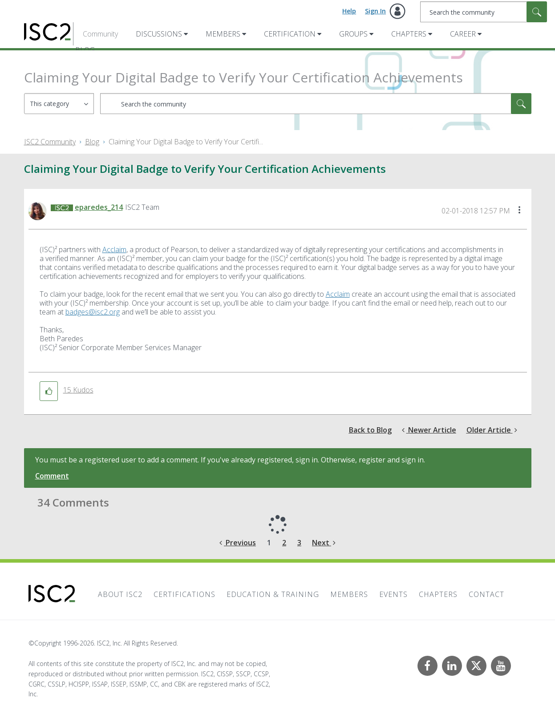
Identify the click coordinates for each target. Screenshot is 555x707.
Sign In (375, 11)
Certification (290, 34)
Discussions (159, 34)
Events (393, 594)
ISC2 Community (50, 142)
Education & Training (273, 594)
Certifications (184, 594)
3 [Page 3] (299, 543)
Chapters (408, 34)
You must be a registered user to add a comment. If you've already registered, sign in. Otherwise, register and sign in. (230, 460)
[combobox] (483, 11)
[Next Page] (323, 543)
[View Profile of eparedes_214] (99, 207)
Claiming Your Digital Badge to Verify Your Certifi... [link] (186, 142)
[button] (519, 210)
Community (100, 34)
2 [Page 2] (284, 543)
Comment (52, 476)
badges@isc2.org (92, 312)
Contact (486, 594)
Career (463, 34)
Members (223, 34)
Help (349, 11)
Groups (353, 34)
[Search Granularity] (58, 104)
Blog (92, 142)
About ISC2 (120, 594)
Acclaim (114, 249)
